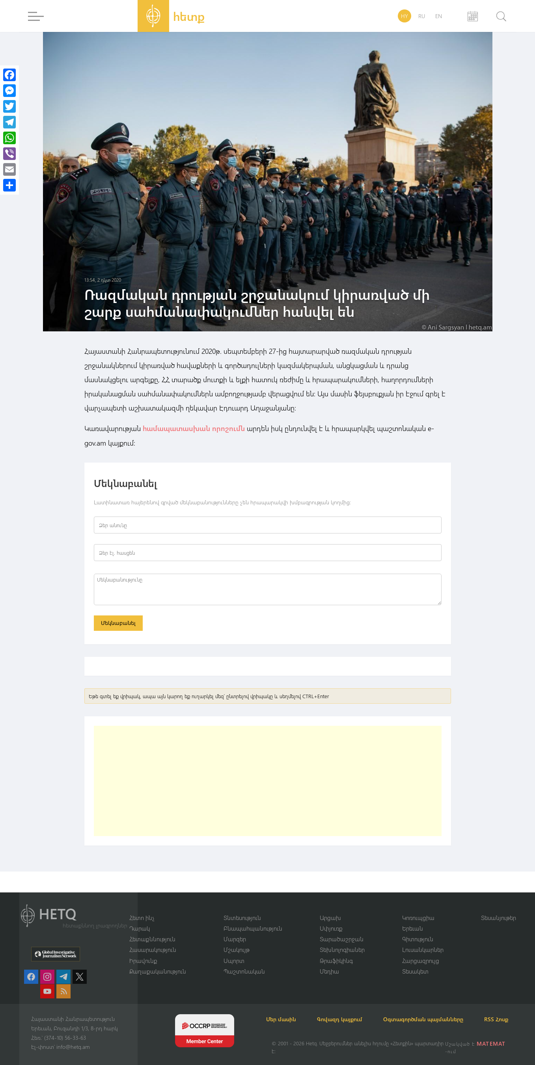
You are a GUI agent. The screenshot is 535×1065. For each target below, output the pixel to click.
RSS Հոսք (284, 1019)
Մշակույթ (237, 940)
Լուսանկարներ (423, 940)
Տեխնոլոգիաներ (342, 940)
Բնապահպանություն (253, 918)
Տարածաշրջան (342, 929)
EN (438, 16)
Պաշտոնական (244, 962)
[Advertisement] (268, 782)
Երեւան (412, 918)
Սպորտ (234, 951)
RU (421, 16)
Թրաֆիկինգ (336, 951)
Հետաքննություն (152, 929)
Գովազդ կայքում (349, 1009)
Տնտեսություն (242, 907)
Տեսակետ (415, 962)
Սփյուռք (331, 918)
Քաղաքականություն (157, 962)
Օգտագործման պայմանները (437, 1009)
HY (404, 16)
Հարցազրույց (420, 951)
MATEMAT (491, 1043)
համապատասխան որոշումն (194, 428)
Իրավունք (143, 951)
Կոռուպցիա (418, 907)
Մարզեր (235, 929)
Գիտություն (417, 929)
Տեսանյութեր (498, 907)
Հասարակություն (152, 940)
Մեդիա (329, 962)
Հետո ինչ (142, 907)
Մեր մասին (287, 1009)
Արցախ (330, 907)
